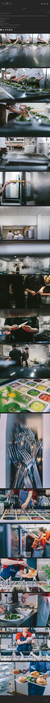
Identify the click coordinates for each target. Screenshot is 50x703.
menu (24, 8)
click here (14, 27)
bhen (47, 700)
